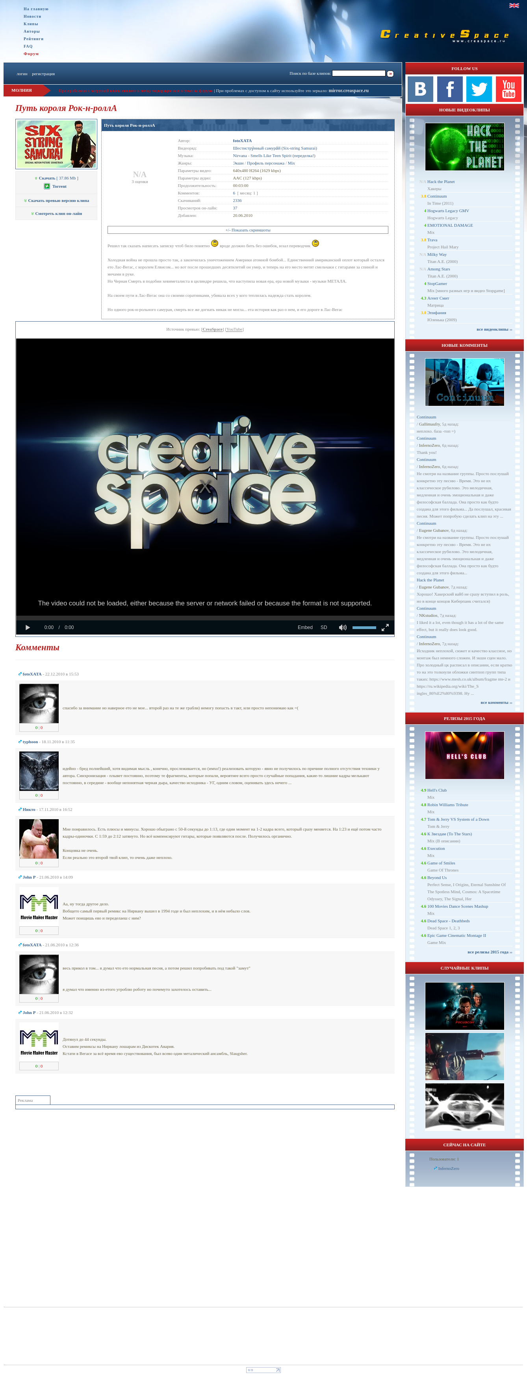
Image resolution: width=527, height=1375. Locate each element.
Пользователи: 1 (444, 1159)
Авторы (32, 31)
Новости (32, 16)
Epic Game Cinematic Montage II (456, 935)
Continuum (437, 196)
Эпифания (436, 312)
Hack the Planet (441, 181)
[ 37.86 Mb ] (56, 178)
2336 (237, 200)
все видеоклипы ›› (494, 329)
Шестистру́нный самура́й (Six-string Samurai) (275, 148)
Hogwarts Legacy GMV (448, 210)
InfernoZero (429, 445)
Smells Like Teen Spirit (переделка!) (283, 155)
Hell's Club (437, 790)
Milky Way (437, 254)
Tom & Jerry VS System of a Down (458, 819)
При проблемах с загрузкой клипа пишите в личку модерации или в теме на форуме (136, 90)
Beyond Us (437, 877)
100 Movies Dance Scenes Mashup (457, 906)
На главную (36, 9)
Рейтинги (34, 39)
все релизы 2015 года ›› (490, 951)
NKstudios (428, 615)
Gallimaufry (429, 424)
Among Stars (438, 268)
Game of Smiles (441, 863)
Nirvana (240, 155)
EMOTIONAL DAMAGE (450, 225)
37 (235, 207)
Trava (432, 239)
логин (22, 73)
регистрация (43, 73)
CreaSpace (212, 329)
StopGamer (437, 283)
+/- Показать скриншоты (247, 230)
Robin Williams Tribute (447, 804)
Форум (31, 53)
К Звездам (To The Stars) (449, 833)
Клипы (31, 24)
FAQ (28, 46)
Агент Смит (438, 298)
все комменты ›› (496, 702)
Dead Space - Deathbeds (448, 920)
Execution (436, 848)
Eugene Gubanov (434, 530)
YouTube (234, 329)
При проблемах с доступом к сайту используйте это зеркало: (272, 90)
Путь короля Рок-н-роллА (129, 125)
